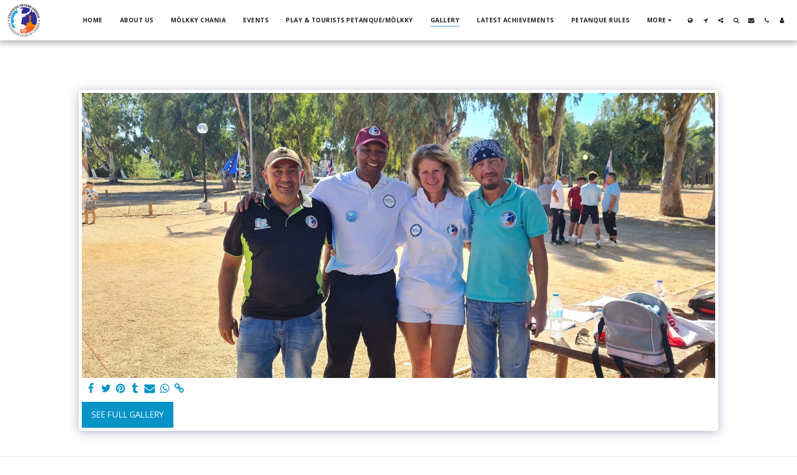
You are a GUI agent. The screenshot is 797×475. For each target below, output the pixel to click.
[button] (705, 20)
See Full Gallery (127, 414)
